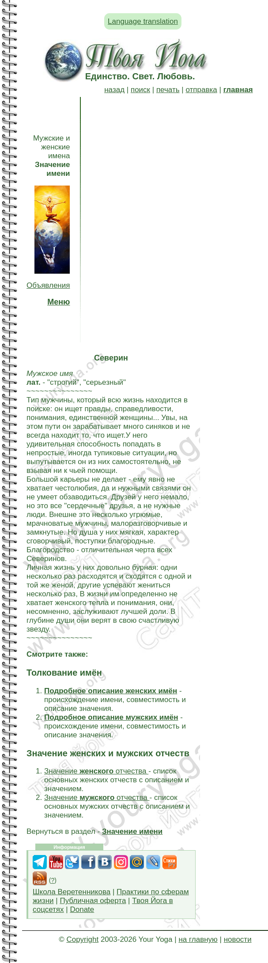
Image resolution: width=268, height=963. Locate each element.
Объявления (48, 285)
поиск (140, 90)
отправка (201, 90)
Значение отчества (96, 771)
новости (238, 939)
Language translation (143, 21)
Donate (82, 909)
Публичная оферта (93, 900)
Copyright (82, 939)
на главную (197, 939)
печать (168, 90)
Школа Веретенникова (71, 892)
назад (114, 90)
